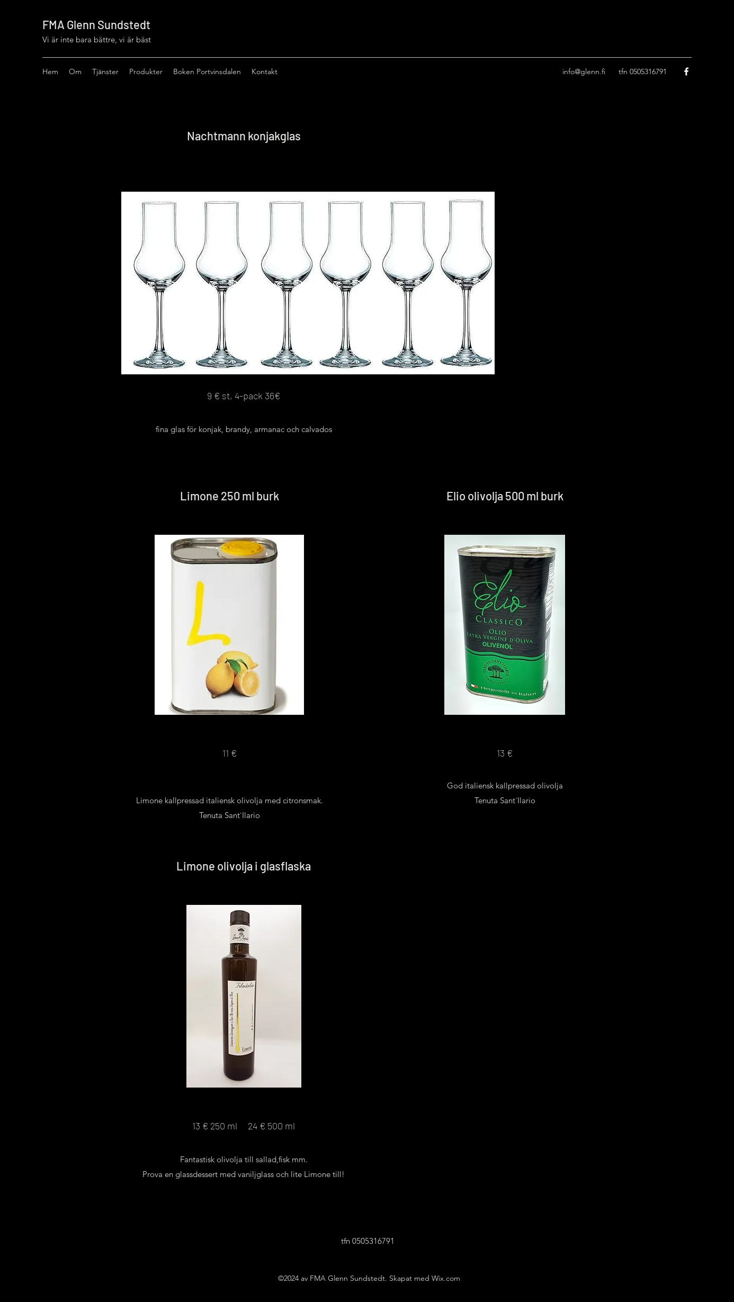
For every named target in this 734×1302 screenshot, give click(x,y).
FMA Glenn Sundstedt (96, 24)
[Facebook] (686, 71)
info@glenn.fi (583, 71)
